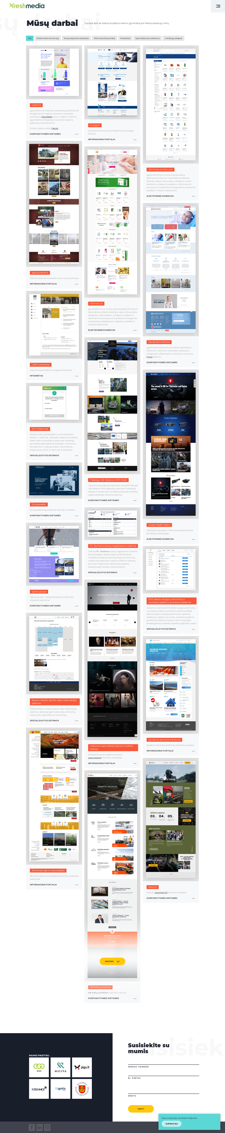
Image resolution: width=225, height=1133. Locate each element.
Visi (29, 38)
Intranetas (125, 38)
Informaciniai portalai (104, 38)
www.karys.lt (161, 892)
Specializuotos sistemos (147, 38)
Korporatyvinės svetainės (76, 38)
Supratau (171, 1123)
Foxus (149, 357)
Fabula (54, 128)
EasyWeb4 (47, 116)
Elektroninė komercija (48, 38)
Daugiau (109, 961)
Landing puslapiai (173, 38)
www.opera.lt (94, 757)
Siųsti (141, 1109)
